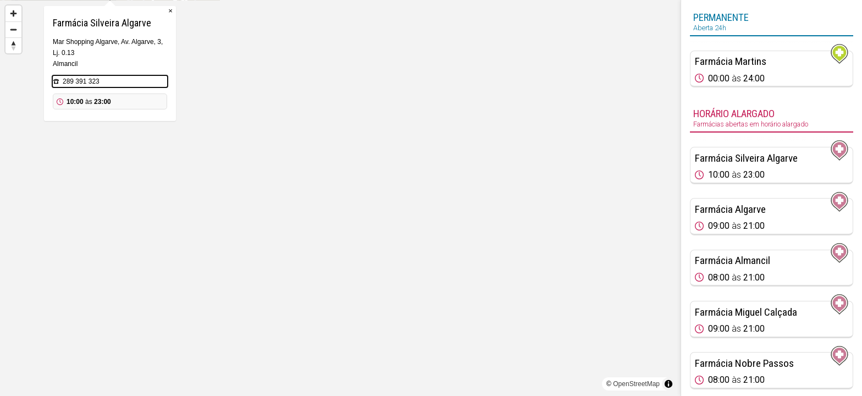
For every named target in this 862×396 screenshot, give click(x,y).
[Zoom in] (13, 13)
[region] (340, 198)
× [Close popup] (401, 55)
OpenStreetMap (636, 384)
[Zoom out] (13, 29)
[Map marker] (340, 185)
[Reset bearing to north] (13, 45)
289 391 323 (311, 125)
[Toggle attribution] (668, 384)
